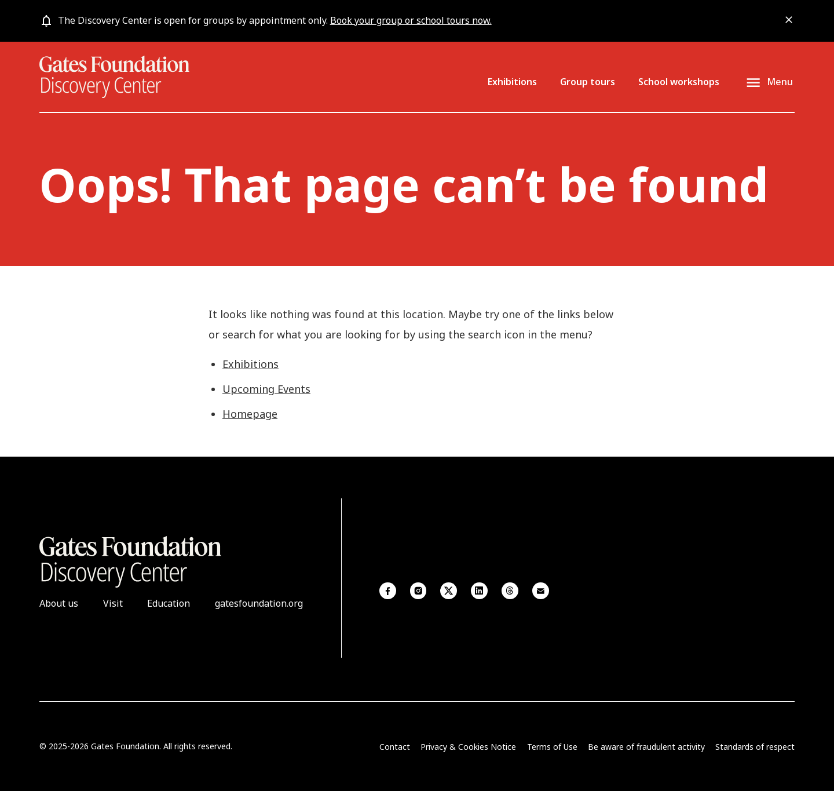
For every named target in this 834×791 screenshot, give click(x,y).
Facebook (387, 590)
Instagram (418, 590)
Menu (780, 82)
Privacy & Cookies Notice (468, 746)
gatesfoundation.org (259, 603)
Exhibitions (512, 81)
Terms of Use (552, 746)
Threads (510, 590)
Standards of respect (755, 746)
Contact (394, 746)
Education (168, 603)
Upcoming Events (266, 389)
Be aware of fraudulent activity (646, 746)
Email (540, 590)
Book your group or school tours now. (411, 20)
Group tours (587, 81)
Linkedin (479, 590)
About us (58, 603)
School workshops (678, 81)
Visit (113, 603)
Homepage (249, 414)
